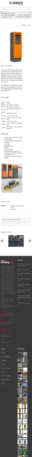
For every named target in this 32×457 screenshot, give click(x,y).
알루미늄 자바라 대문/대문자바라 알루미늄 (23, 291)
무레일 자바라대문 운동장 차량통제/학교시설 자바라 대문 (23, 297)
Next (29, 25)
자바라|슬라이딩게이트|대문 (24, 15)
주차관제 (20, 15)
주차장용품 (26, 15)
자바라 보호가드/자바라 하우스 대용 (23, 274)
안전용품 (3, 364)
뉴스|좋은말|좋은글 (5, 356)
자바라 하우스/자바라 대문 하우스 (23, 279)
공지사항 (3, 352)
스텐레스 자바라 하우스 (23, 269)
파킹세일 (3, 383)
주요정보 (3, 372)
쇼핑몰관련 (3, 360)
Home (19, 14)
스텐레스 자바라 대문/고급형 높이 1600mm (23, 264)
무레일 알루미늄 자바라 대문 (23, 303)
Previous (24, 25)
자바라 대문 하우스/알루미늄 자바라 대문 (23, 285)
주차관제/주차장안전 (6, 376)
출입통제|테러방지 (5, 379)
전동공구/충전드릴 (5, 368)
